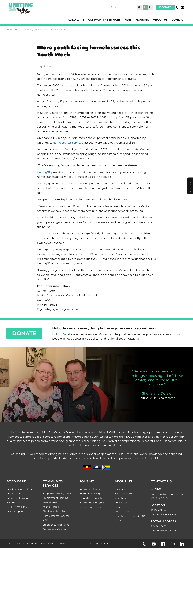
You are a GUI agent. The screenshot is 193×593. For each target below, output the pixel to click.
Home (9, 29)
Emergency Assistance (56, 549)
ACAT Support (14, 535)
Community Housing (91, 512)
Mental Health (51, 526)
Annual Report (123, 535)
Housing (140, 19)
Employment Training (55, 521)
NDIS (125, 19)
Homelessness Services (56, 540)
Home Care (13, 526)
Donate (165, 7)
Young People (51, 531)
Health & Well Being (18, 531)
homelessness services (70, 148)
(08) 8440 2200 (160, 522)
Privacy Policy (15, 569)
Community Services (101, 19)
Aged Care (71, 19)
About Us (159, 19)
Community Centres (54, 554)
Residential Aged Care (19, 512)
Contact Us (121, 526)
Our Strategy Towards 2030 (131, 540)
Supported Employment (57, 516)
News (118, 531)
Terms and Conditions (40, 569)
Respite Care (13, 517)
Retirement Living (17, 521)
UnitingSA (44, 179)
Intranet (62, 569)
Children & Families (54, 535)
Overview (120, 512)
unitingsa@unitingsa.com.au (167, 517)
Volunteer (120, 521)
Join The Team (123, 517)
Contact (178, 19)
